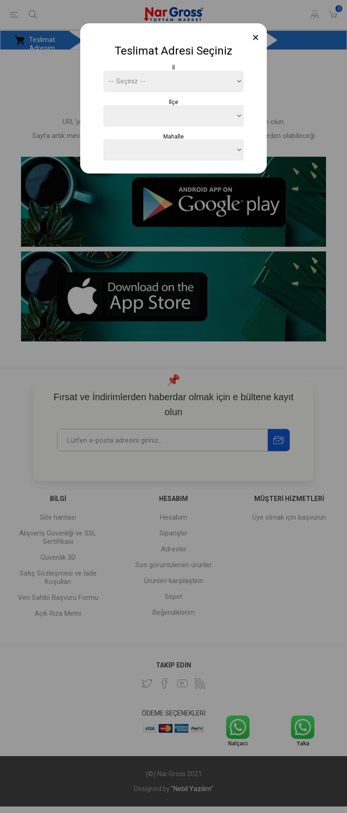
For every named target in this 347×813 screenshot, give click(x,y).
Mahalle (173, 136)
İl (173, 67)
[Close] (256, 37)
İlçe (173, 102)
